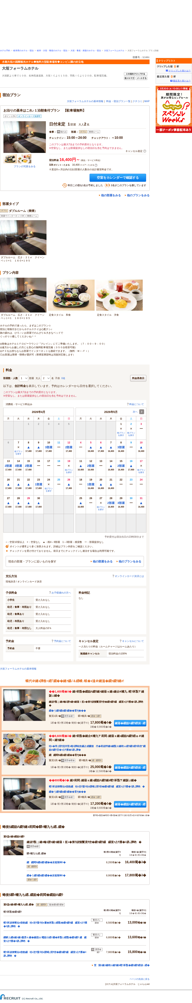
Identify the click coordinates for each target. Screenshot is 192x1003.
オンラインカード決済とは (128, 576)
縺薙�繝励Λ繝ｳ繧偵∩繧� (130, 724)
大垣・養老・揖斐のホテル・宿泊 (86, 50)
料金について (135, 404)
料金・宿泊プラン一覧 (118, 101)
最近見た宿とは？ (182, 80)
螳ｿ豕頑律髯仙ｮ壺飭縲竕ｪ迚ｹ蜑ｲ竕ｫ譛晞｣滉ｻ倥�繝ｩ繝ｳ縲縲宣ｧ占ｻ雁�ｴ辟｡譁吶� (97, 786)
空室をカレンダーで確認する (118, 177)
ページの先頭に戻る (140, 979)
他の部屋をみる (111, 195)
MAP (147, 101)
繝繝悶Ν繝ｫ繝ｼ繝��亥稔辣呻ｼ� (46, 862)
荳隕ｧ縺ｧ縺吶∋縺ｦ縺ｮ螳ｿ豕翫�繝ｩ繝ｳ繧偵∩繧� (122, 965)
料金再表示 (138, 378)
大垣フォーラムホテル (114, 50)
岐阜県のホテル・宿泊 (23, 50)
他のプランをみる (138, 195)
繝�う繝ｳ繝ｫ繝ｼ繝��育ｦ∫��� (67, 710)
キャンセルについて (131, 641)
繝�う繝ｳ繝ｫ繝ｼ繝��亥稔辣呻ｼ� (46, 875)
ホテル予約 (5, 50)
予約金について (61, 641)
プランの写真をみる (25, 166)
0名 (63, 378)
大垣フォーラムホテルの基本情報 (85, 101)
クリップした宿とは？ (180, 70)
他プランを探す (18, 452)
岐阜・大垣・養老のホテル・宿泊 (52, 50)
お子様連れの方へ (60, 592)
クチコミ (137, 101)
